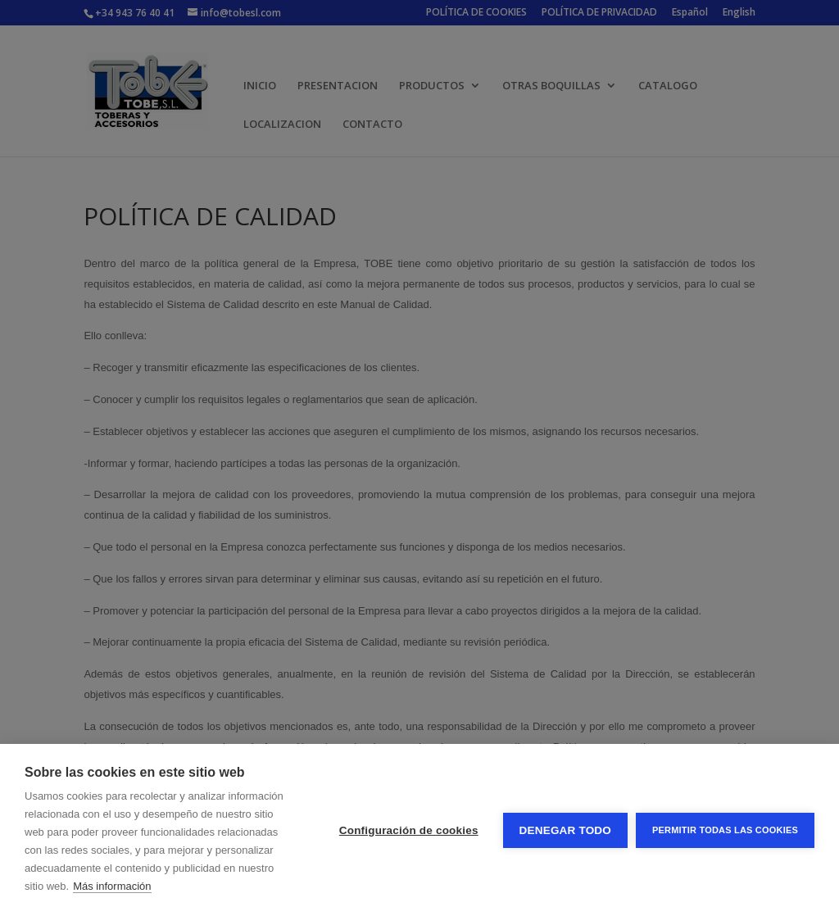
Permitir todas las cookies (725, 830)
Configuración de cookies (408, 830)
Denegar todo (565, 830)
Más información (112, 886)
